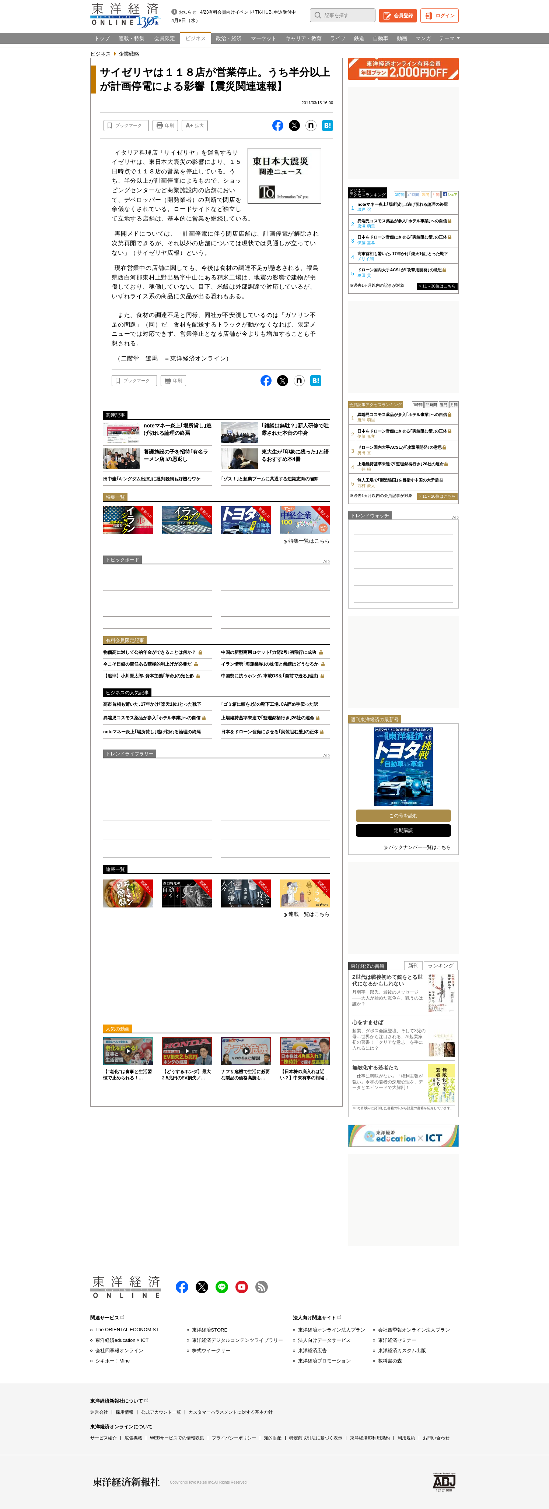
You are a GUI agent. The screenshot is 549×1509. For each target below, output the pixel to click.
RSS (261, 1287)
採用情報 (124, 1412)
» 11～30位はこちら (437, 286)
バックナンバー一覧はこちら (420, 847)
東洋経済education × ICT (121, 1340)
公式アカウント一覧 (161, 1412)
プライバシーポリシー (234, 1438)
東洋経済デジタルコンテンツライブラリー (237, 1340)
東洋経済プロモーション (324, 1361)
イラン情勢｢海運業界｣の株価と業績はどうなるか (269, 664)
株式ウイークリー (211, 1350)
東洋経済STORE (210, 1330)
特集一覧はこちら (309, 541)
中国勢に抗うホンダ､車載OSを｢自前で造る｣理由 (269, 675)
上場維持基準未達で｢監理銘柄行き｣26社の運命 (267, 717)
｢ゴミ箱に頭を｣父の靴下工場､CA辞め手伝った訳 (269, 704)
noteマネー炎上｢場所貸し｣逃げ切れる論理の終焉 (152, 731)
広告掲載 (133, 1438)
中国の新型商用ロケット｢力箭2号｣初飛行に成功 (269, 652)
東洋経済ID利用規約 (370, 1438)
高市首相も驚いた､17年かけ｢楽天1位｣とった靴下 (152, 704)
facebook (182, 1287)
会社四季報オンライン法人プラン (414, 1330)
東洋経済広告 (312, 1350)
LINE (222, 1287)
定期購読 (403, 830)
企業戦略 (129, 54)
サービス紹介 (103, 1438)
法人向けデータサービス (324, 1340)
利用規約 (406, 1438)
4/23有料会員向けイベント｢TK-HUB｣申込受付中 (248, 12)
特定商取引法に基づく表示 (315, 1438)
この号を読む (403, 815)
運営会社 (99, 1412)
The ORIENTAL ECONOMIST (127, 1329)
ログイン (445, 15)
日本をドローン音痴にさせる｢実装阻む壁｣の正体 (269, 731)
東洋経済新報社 (126, 1482)
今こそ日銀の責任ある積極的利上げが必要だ (147, 664)
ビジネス (100, 54)
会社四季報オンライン (119, 1350)
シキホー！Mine (112, 1361)
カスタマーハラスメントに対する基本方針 (231, 1412)
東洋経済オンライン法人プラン (331, 1330)
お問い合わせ (436, 1438)
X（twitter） (202, 1287)
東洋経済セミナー (397, 1340)
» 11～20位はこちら (437, 496)
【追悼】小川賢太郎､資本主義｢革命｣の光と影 (148, 675)
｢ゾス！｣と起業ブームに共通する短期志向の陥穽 (269, 479)
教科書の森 (390, 1361)
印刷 (169, 125)
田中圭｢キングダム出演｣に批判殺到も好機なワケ (151, 479)
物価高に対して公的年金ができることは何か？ (149, 652)
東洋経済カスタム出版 (402, 1350)
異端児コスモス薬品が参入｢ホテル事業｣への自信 (151, 717)
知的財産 (273, 1438)
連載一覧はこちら (309, 914)
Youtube (241, 1287)
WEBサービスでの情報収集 (177, 1438)
